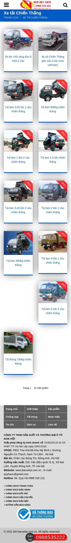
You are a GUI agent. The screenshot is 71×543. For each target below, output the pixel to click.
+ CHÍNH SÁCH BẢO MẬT (16, 501)
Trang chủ (11, 17)
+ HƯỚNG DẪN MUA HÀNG (17, 505)
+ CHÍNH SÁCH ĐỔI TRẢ (16, 493)
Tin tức (10, 424)
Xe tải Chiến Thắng (35, 17)
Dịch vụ (31, 424)
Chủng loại (12, 416)
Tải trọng (32, 416)
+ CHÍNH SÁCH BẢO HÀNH (17, 490)
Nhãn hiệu (54, 416)
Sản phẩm (54, 409)
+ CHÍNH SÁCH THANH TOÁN (18, 486)
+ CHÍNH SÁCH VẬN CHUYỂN (18, 497)
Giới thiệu (32, 409)
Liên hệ (52, 424)
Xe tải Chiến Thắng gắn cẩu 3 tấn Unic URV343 (52, 61)
